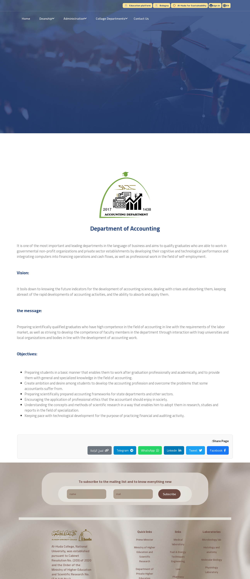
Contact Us (141, 18)
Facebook (218, 450)
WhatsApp (150, 450)
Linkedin (174, 450)
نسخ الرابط (99, 450)
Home (26, 18)
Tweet (195, 450)
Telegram (124, 450)
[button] (226, 5)
